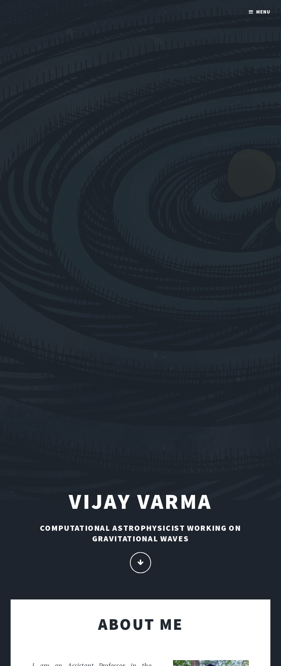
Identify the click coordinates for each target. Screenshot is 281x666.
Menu (263, 12)
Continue (140, 563)
